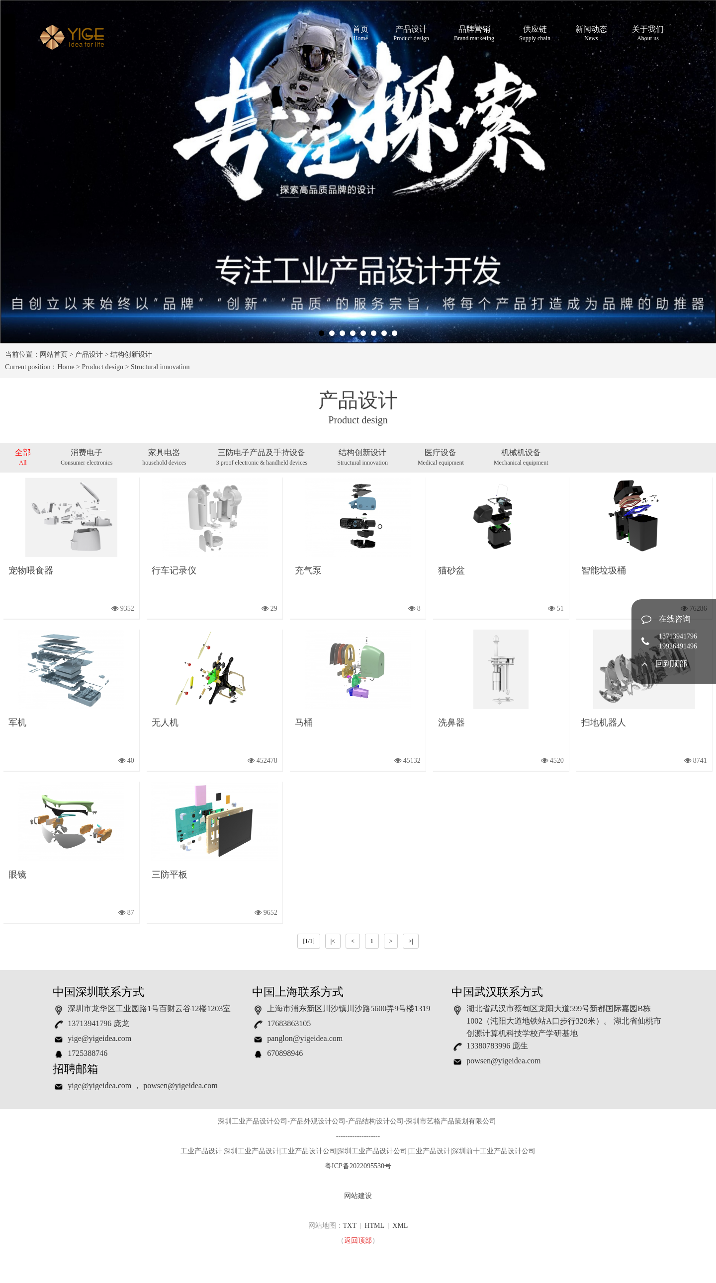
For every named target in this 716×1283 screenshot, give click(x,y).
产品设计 (411, 34)
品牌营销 (474, 34)
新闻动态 (591, 34)
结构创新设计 (131, 354)
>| (410, 941)
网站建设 (358, 1196)
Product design (103, 367)
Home (65, 367)
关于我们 (648, 34)
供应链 (534, 34)
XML (400, 1225)
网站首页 (54, 354)
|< (333, 941)
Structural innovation (160, 367)
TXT (350, 1225)
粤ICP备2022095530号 (358, 1166)
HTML (374, 1225)
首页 (360, 34)
